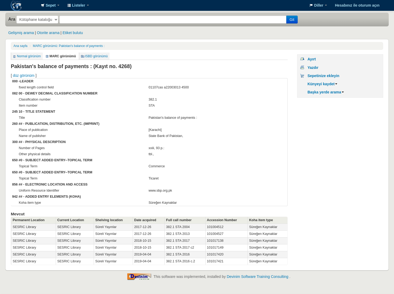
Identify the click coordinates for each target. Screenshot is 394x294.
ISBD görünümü (96, 56)
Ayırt (311, 59)
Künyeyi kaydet (322, 84)
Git (291, 19)
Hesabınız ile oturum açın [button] (357, 5)
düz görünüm (24, 75)
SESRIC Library (24, 5)
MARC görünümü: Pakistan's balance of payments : (69, 46)
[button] (50, 5)
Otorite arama (48, 33)
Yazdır (312, 67)
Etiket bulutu (73, 33)
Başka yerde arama (325, 92)
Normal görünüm (29, 56)
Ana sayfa (20, 46)
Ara (11, 19)
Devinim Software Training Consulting (257, 276)
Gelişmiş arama (21, 33)
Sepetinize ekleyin (323, 76)
